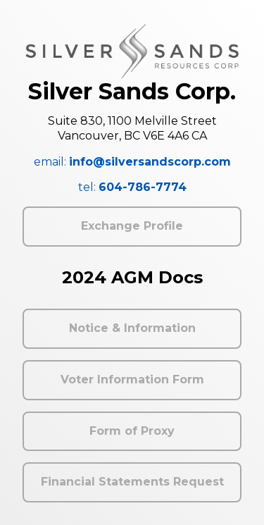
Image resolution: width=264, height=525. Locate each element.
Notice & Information (132, 328)
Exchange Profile (132, 226)
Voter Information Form (132, 379)
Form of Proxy (132, 431)
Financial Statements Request (132, 481)
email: (132, 161)
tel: (132, 187)
